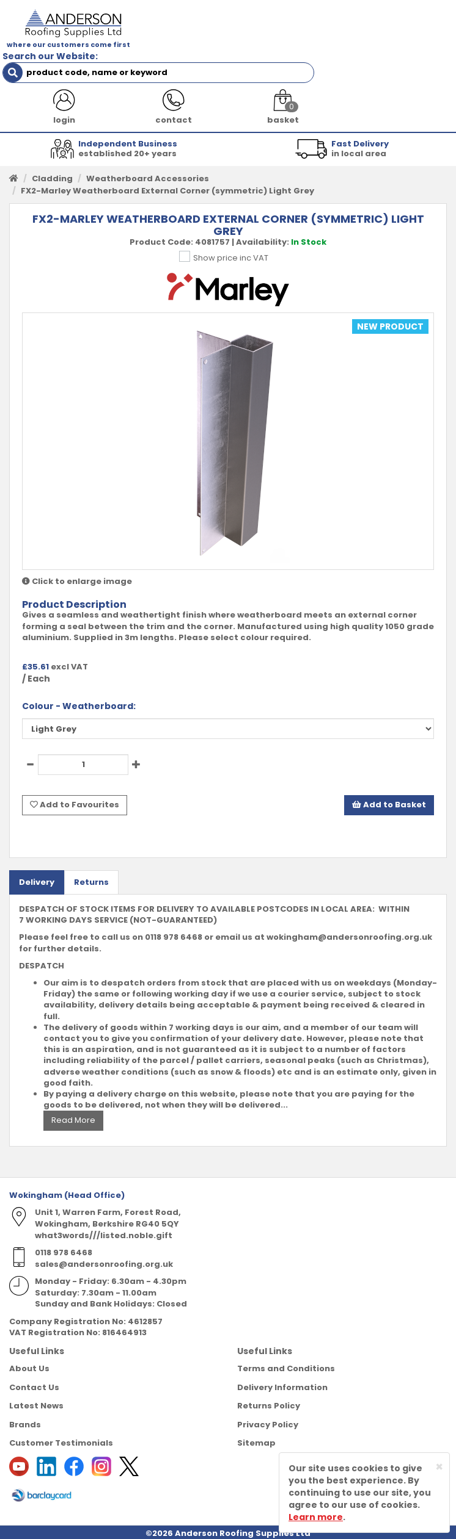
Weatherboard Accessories (147, 164)
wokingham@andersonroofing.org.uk (349, 920)
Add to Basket (389, 789)
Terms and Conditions (286, 1351)
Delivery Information (282, 1369)
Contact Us (34, 1369)
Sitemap (256, 1426)
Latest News (36, 1388)
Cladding (52, 164)
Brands (25, 1407)
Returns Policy (268, 1388)
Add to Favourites (74, 789)
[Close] (439, 1466)
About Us (29, 1351)
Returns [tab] (91, 864)
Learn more (316, 1517)
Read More (73, 1103)
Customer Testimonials (61, 1426)
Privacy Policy (267, 1407)
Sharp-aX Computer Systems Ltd (251, 1531)
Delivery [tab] (36, 864)
